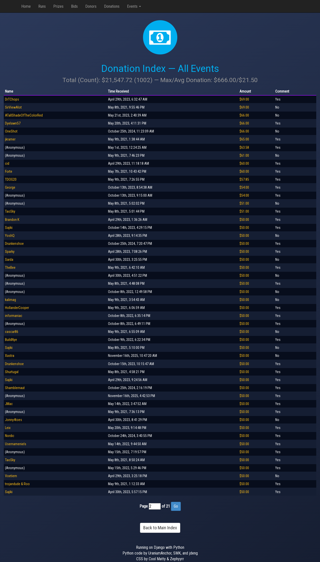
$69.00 (244, 99)
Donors (90, 6)
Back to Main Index (160, 527)
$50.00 (244, 220)
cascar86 (11, 332)
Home (26, 6)
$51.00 (244, 203)
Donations (112, 6)
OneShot (11, 131)
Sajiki (8, 228)
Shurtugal (11, 372)
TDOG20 (10, 179)
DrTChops (12, 99)
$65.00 (244, 139)
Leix (7, 428)
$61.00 (244, 155)
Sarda (9, 260)
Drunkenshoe (14, 244)
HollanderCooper (17, 308)
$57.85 (244, 179)
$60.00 (244, 163)
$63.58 (244, 147)
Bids (74, 6)
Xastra (9, 356)
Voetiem (11, 476)
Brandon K (12, 220)
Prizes (58, 6)
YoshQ (9, 236)
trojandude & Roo (17, 484)
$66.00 (244, 115)
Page (144, 506)
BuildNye (11, 340)
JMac (9, 404)
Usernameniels (15, 444)
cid (7, 163)
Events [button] (134, 6)
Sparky (9, 252)
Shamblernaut (15, 388)
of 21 (166, 506)
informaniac (13, 316)
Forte (8, 171)
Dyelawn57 (12, 123)
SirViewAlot (13, 107)
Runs (42, 6)
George (10, 187)
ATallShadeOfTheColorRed (24, 115)
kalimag (10, 300)
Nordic (9, 436)
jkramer (10, 139)
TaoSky (10, 211)
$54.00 (244, 187)
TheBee (10, 268)
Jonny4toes (13, 420)
